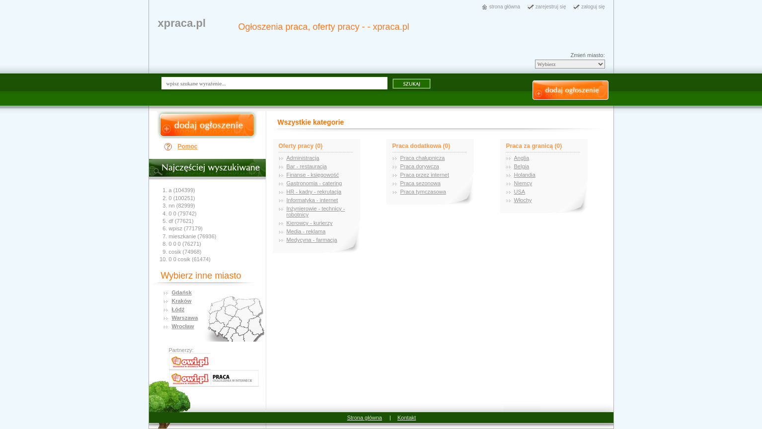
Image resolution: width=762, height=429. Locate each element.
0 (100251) (182, 198)
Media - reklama (306, 231)
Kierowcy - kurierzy (310, 223)
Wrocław (183, 326)
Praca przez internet (424, 175)
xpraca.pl (182, 23)
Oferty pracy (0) (301, 146)
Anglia (522, 158)
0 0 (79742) (183, 213)
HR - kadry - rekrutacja (314, 192)
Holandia (524, 175)
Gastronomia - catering (314, 183)
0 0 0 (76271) (185, 244)
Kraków (182, 301)
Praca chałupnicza (422, 158)
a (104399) (182, 190)
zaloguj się (593, 6)
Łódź (178, 309)
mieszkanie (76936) (193, 236)
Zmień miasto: (587, 55)
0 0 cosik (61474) (190, 259)
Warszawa (185, 318)
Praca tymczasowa (423, 192)
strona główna (504, 6)
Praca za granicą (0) (534, 146)
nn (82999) (182, 206)
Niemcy (523, 183)
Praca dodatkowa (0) (421, 146)
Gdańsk (182, 292)
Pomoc (188, 146)
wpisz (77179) (186, 228)
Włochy (523, 200)
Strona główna (364, 418)
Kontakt (406, 418)
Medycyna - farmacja (312, 240)
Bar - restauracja (307, 166)
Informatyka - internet (312, 200)
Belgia (522, 166)
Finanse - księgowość (313, 175)
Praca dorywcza (419, 166)
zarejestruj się (550, 6)
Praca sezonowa (420, 183)
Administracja (303, 158)
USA (520, 192)
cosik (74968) (185, 252)
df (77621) (181, 221)
